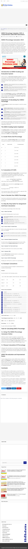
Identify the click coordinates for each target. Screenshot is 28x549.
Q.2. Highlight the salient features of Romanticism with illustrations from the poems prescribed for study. (16, 476)
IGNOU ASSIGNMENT (6, 534)
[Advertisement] (14, 16)
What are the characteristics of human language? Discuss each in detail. (16, 494)
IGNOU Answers (5, 535)
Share (9, 388)
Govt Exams (4, 532)
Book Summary (5, 527)
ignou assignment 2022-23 (7, 539)
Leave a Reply (19, 36)
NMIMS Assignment (6, 537)
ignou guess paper (6, 540)
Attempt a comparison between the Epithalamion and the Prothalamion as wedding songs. (16, 470)
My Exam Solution (10, 547)
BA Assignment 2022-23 (7, 524)
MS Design (25, 547)
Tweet (3, 388)
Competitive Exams (6, 529)
